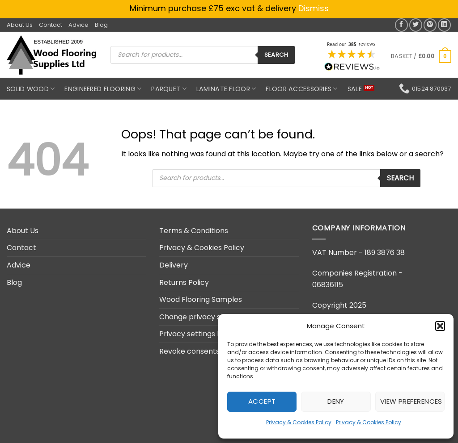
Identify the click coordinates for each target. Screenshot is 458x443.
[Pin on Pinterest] (430, 24)
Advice (78, 25)
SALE (355, 88)
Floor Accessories (301, 88)
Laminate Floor (226, 88)
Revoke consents (189, 351)
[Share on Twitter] (415, 24)
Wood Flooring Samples (200, 299)
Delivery (173, 265)
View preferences (411, 401)
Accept (262, 401)
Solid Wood (31, 88)
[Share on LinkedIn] (444, 24)
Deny (335, 401)
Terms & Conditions (193, 231)
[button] (440, 326)
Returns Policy (184, 282)
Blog (101, 25)
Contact (50, 25)
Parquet (169, 88)
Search (276, 54)
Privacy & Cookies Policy (298, 422)
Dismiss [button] (313, 8)
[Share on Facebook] (401, 24)
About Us (20, 25)
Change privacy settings (202, 317)
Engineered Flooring (102, 88)
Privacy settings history (200, 334)
